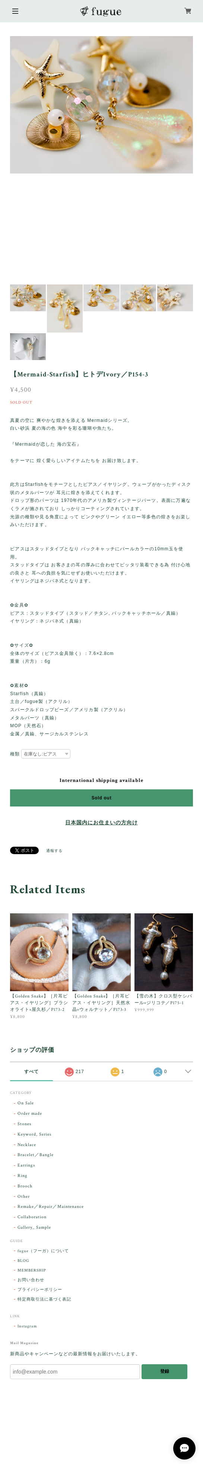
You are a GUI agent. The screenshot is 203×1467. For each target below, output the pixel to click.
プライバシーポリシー (40, 1289)
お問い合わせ (31, 1280)
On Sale (26, 1103)
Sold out (102, 798)
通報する (54, 851)
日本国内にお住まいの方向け (101, 823)
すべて (31, 1071)
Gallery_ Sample (34, 1227)
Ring (23, 1175)
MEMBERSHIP (32, 1270)
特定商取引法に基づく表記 (44, 1299)
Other (24, 1196)
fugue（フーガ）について (43, 1251)
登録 (164, 1371)
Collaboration (32, 1217)
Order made (30, 1113)
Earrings (26, 1165)
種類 (15, 754)
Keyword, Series (34, 1134)
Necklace (27, 1145)
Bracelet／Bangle (35, 1155)
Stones (24, 1124)
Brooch (25, 1186)
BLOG (23, 1260)
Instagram (27, 1326)
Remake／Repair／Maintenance (51, 1206)
